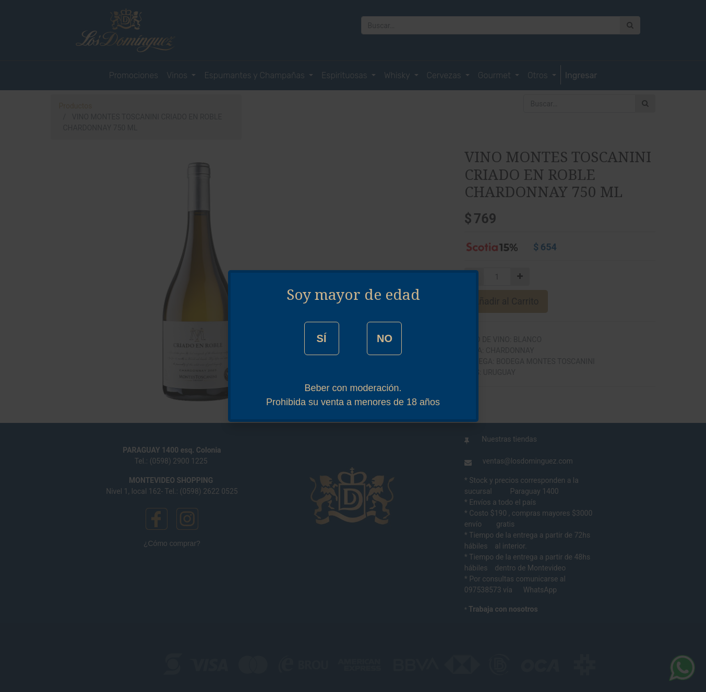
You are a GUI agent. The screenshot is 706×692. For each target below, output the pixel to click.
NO (384, 338)
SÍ (322, 338)
